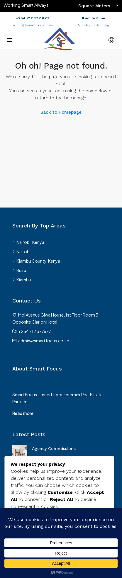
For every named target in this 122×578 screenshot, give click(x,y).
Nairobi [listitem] (21, 251)
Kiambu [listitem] (21, 279)
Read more (22, 413)
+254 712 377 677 (33, 18)
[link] (19, 451)
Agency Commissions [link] (54, 448)
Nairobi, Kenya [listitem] (28, 242)
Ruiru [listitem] (19, 270)
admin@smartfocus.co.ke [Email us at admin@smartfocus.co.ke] (43, 340)
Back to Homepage (61, 112)
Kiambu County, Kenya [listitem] (36, 261)
